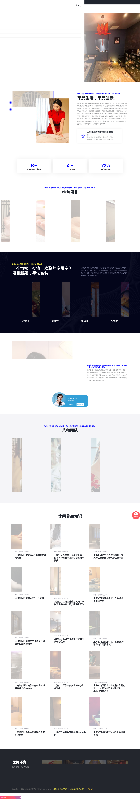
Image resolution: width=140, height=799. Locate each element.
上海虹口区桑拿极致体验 (23, 58)
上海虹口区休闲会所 (60, 795)
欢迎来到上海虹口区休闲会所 (15, 2)
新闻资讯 (64, 8)
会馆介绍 (30, 8)
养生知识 (55, 8)
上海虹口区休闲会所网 (77, 795)
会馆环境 (38, 8)
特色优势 (47, 8)
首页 (22, 8)
